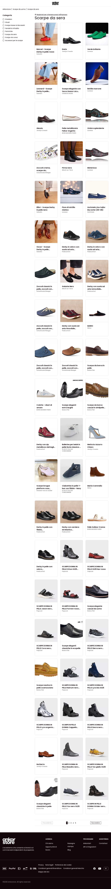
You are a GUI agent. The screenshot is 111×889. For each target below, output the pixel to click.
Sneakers (7, 19)
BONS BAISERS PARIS (69, 133)
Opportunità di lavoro (51, 848)
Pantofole (8, 31)
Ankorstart (87, 843)
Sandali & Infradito (11, 28)
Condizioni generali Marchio (73, 868)
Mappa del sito (43, 872)
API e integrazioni (89, 847)
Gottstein (90, 212)
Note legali (49, 865)
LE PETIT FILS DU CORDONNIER (67, 450)
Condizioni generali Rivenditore (49, 868)
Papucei (65, 571)
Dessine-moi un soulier (44, 490)
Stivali (6, 22)
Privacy (41, 865)
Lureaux (90, 51)
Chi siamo (49, 843)
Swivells (39, 54)
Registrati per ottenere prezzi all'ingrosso (52, 15)
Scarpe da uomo (19, 9)
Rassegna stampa (71, 844)
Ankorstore (7, 9)
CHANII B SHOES (67, 93)
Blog (69, 850)
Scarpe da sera (10, 34)
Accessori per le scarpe (13, 40)
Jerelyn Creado (67, 51)
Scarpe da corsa (10, 37)
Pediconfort (66, 252)
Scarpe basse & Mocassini (14, 25)
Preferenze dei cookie (63, 865)
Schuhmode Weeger (44, 173)
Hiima (89, 328)
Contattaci (103, 843)
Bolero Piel (91, 370)
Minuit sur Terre (67, 170)
